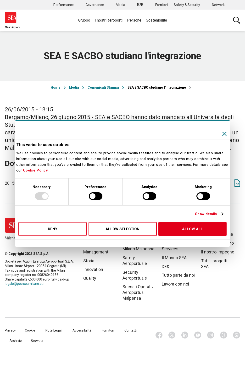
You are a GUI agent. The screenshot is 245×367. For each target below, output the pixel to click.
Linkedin (185, 335)
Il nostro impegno (217, 251)
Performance (63, 5)
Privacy (10, 330)
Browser (37, 341)
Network (218, 5)
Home (55, 87)
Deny (52, 229)
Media (120, 5)
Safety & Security (187, 5)
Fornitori (161, 5)
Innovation (93, 269)
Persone (134, 20)
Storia (88, 260)
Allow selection (122, 229)
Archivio (16, 341)
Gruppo (84, 20)
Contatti (130, 330)
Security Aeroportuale (134, 275)
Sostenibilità (156, 20)
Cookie (30, 330)
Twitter (172, 335)
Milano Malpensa (138, 248)
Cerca (236, 20)
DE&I (166, 266)
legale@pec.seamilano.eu (24, 284)
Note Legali (53, 330)
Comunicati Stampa (103, 87)
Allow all (192, 229)
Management (95, 251)
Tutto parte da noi (178, 275)
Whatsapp (236, 335)
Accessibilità (81, 330)
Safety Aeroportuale (134, 260)
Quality (89, 278)
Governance (95, 5)
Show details (206, 214)
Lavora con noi (175, 284)
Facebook (159, 335)
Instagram (210, 335)
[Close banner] (224, 134)
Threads (223, 335)
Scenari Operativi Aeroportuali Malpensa (138, 292)
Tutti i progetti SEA (214, 263)
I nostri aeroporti (108, 20)
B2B (140, 5)
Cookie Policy (35, 170)
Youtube (197, 335)
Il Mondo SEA (174, 257)
